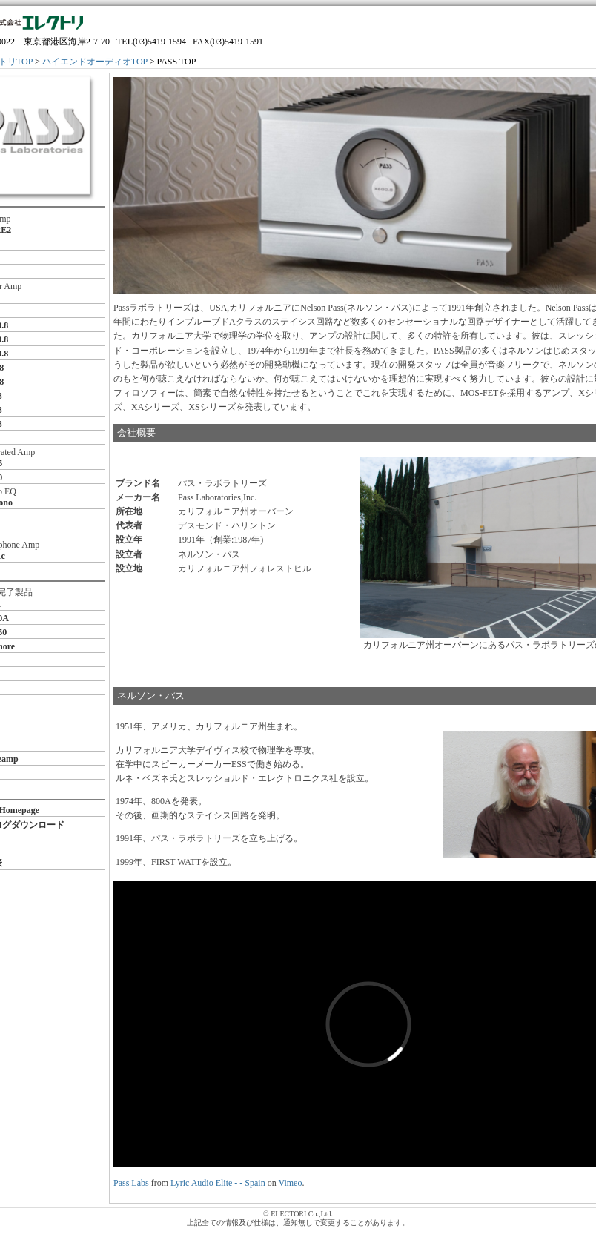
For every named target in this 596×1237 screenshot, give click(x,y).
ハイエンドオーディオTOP (95, 61)
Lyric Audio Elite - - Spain (217, 1183)
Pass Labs (131, 1183)
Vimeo (290, 1183)
